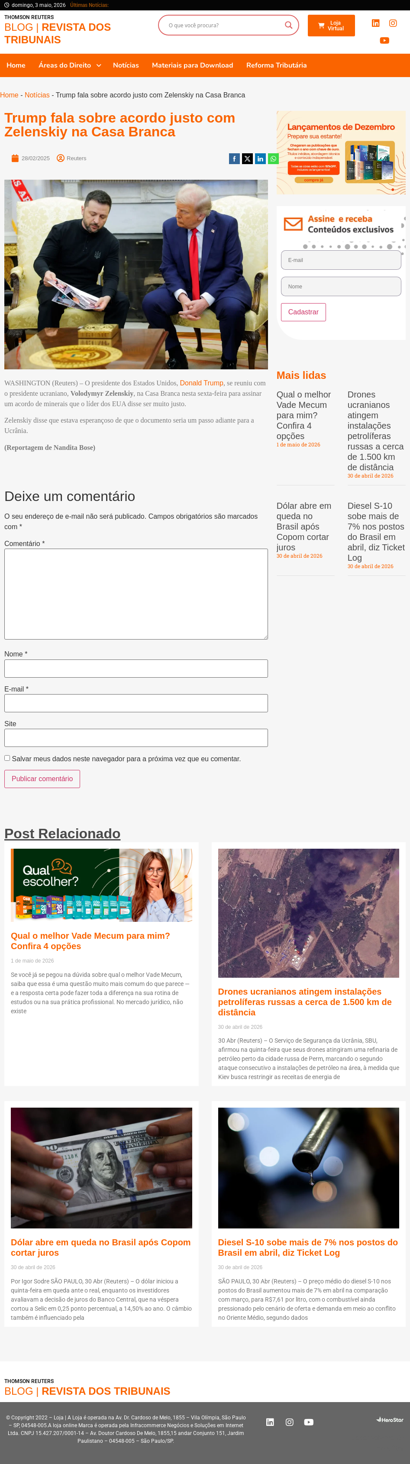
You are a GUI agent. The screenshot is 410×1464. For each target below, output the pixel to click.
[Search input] (225, 25)
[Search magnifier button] (289, 25)
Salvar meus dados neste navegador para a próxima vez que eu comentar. (126, 759)
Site (10, 724)
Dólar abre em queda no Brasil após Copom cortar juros (304, 526)
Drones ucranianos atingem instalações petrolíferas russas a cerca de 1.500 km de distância (305, 1002)
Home (9, 95)
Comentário (24, 543)
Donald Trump (201, 383)
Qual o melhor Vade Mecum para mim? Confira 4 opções (304, 415)
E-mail (16, 689)
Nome (15, 654)
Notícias (37, 95)
